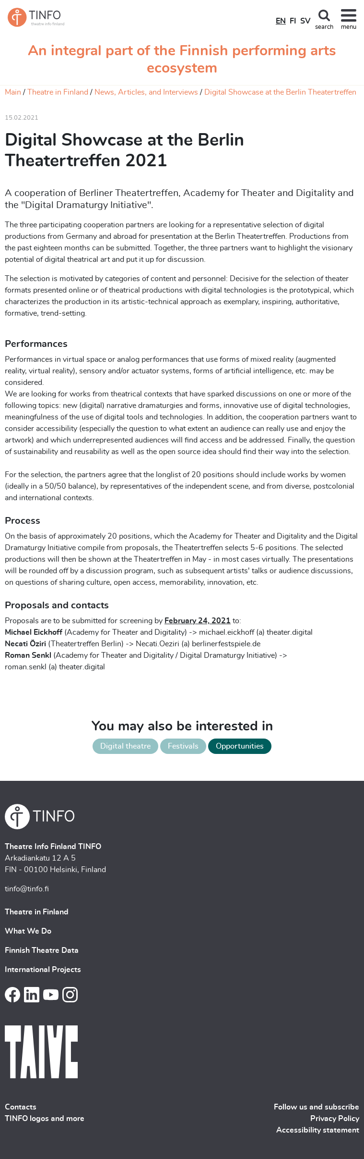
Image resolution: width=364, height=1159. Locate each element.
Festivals (183, 746)
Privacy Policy (334, 1118)
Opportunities (240, 746)
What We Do (28, 931)
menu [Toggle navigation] (348, 27)
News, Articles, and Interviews (146, 92)
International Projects (43, 970)
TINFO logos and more (44, 1118)
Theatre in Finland (57, 92)
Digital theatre (125, 746)
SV (305, 21)
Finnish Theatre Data (42, 950)
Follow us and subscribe (316, 1107)
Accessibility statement (317, 1130)
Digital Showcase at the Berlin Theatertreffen (280, 92)
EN (281, 21)
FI (293, 21)
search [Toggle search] (324, 27)
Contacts (20, 1107)
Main (13, 92)
